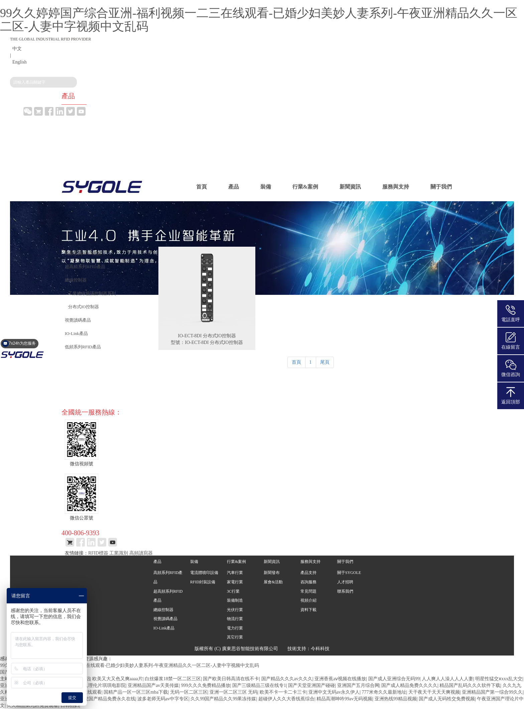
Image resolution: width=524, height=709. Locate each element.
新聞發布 (272, 572)
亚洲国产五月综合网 (358, 685)
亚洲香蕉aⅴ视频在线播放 (340, 678)
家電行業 (235, 582)
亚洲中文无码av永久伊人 (334, 692)
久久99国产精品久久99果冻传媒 (223, 698)
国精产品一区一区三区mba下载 (136, 692)
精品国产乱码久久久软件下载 (469, 685)
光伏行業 (235, 609)
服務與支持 (395, 187)
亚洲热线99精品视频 (396, 698)
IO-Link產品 (163, 628)
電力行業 (235, 628)
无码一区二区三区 (189, 692)
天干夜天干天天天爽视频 (434, 692)
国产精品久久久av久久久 (286, 678)
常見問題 (308, 591)
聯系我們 (345, 591)
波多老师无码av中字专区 (162, 698)
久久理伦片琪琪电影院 (102, 685)
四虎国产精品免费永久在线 (107, 698)
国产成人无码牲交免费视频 (447, 698)
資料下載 (308, 609)
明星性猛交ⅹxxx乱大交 (498, 678)
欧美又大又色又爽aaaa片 (117, 678)
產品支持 (308, 572)
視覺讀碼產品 (165, 618)
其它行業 (235, 637)
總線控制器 (163, 609)
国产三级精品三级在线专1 (259, 685)
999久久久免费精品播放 (205, 685)
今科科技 (320, 648)
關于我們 (441, 187)
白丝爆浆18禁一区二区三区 (173, 678)
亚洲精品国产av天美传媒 (153, 685)
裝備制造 (235, 600)
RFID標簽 (98, 553)
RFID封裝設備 (202, 582)
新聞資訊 (350, 187)
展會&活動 (273, 582)
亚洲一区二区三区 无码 (234, 692)
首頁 (201, 187)
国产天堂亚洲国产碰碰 (311, 685)
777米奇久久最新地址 (384, 692)
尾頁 (325, 362)
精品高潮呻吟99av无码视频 (344, 698)
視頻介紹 (308, 600)
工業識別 (118, 553)
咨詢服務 (308, 582)
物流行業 (235, 618)
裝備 (265, 187)
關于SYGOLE (349, 572)
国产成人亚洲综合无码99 (394, 678)
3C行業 (233, 591)
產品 (233, 187)
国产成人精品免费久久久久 (409, 685)
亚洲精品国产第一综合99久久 (492, 692)
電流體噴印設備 (204, 572)
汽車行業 (235, 572)
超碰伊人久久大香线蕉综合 (286, 698)
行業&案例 (305, 187)
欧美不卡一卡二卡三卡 (283, 692)
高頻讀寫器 (141, 553)
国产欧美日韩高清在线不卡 (231, 678)
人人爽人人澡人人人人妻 (447, 678)
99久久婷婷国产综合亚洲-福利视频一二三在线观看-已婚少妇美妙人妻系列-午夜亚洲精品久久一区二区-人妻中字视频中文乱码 (258, 19)
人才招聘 (345, 582)
